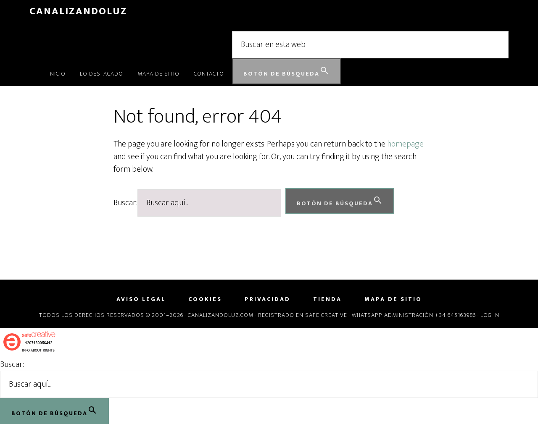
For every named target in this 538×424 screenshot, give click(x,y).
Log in (489, 315)
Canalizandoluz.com (220, 315)
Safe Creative (326, 315)
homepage (405, 144)
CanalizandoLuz (78, 11)
